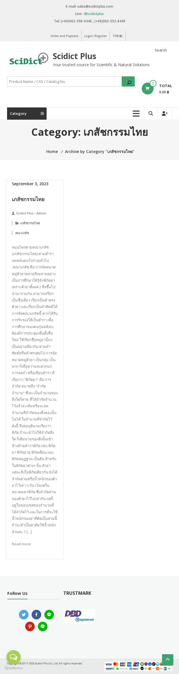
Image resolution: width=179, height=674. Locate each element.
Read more (21, 543)
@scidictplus (94, 13)
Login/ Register (95, 36)
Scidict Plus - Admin (31, 213)
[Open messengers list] (13, 657)
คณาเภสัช (22, 233)
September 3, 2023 (30, 183)
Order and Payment (64, 36)
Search (161, 50)
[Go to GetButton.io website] (14, 668)
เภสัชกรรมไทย (28, 199)
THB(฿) (118, 36)
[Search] (128, 81)
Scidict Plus (74, 56)
